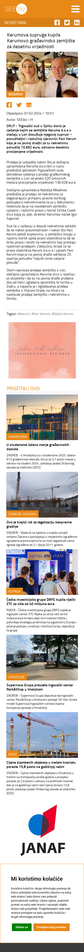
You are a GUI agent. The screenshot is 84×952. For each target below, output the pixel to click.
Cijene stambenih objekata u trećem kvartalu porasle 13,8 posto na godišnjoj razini (41, 764)
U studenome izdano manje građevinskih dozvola (37, 446)
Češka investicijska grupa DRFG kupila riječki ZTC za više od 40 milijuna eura (40, 601)
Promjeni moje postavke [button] (51, 927)
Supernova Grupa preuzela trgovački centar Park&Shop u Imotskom (39, 687)
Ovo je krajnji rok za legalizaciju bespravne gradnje (39, 524)
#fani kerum (40, 313)
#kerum (24, 313)
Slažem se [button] (21, 927)
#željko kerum (62, 313)
